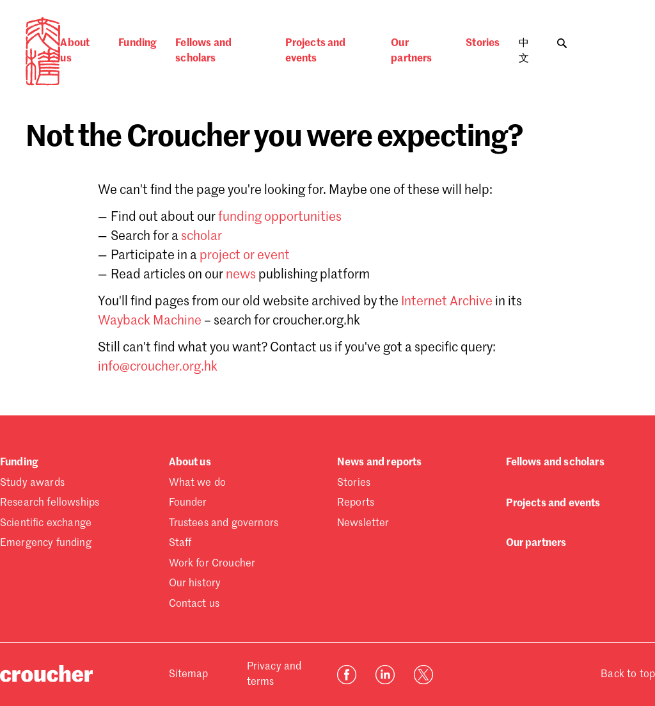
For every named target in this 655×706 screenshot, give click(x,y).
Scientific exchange (45, 523)
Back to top (628, 675)
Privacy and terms (274, 674)
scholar (201, 236)
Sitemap (189, 675)
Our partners (411, 51)
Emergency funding (45, 543)
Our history (195, 584)
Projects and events (315, 51)
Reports (355, 503)
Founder (188, 503)
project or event (245, 256)
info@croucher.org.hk (157, 367)
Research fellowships (49, 503)
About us (75, 51)
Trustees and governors (224, 523)
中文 (524, 51)
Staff (180, 543)
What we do (197, 483)
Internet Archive (447, 302)
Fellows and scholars (203, 51)
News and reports (379, 463)
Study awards (32, 483)
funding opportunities (280, 217)
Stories (483, 43)
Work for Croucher (212, 564)
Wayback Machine (149, 321)
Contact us (194, 604)
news (241, 275)
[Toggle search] (562, 40)
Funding (137, 43)
